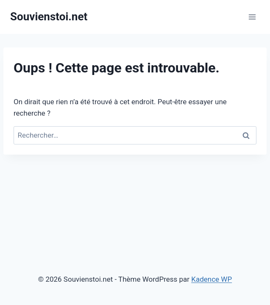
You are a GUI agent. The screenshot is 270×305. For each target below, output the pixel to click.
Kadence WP (211, 279)
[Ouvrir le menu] (252, 16)
